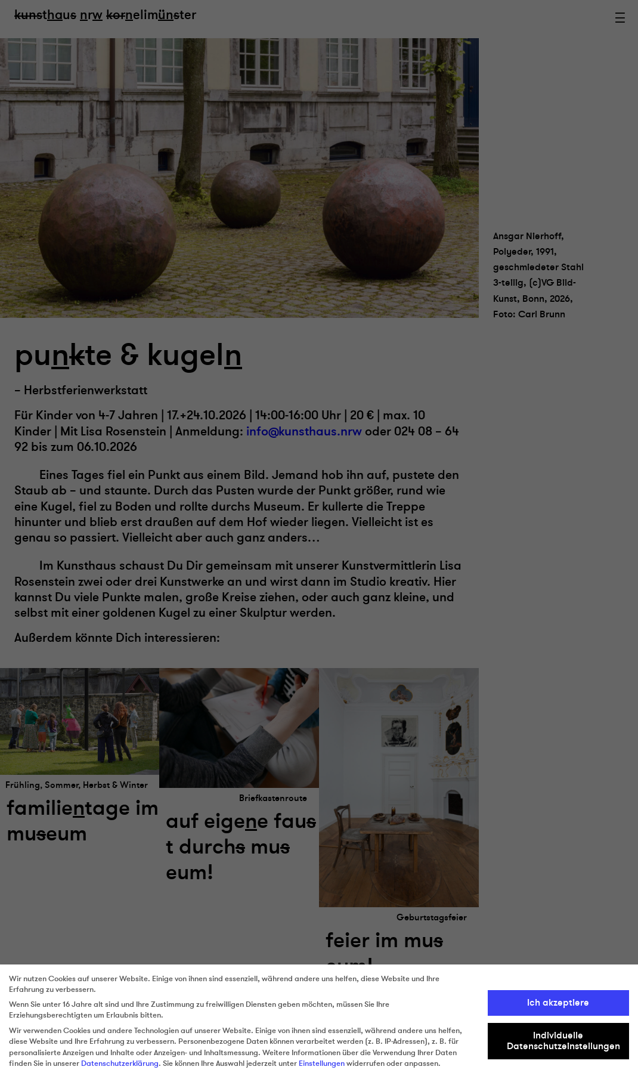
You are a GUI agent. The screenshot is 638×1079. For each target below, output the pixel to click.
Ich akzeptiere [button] (558, 1002)
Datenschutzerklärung (120, 1063)
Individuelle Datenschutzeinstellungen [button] (563, 1041)
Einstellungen (322, 1063)
